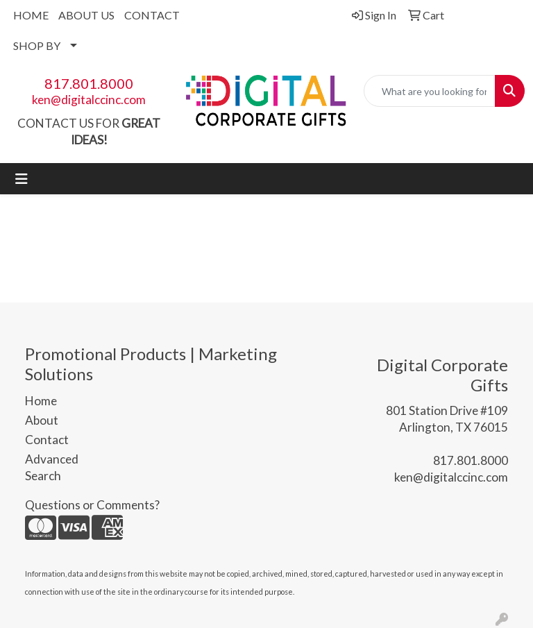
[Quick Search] (430, 91)
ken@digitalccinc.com (89, 99)
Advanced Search (51, 467)
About (41, 420)
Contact (47, 439)
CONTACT (152, 15)
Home (41, 400)
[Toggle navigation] (21, 179)
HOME (31, 15)
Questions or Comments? (92, 505)
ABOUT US (86, 15)
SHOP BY (36, 45)
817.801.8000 (88, 83)
